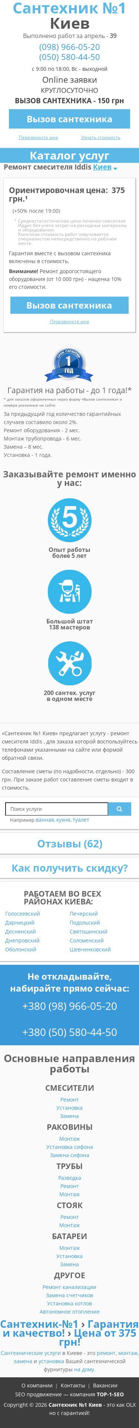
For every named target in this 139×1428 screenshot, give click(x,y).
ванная (45, 819)
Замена (69, 1115)
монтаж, (128, 1352)
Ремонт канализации (69, 1286)
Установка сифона (69, 1146)
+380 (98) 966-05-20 (69, 1006)
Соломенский (87, 940)
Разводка (69, 1177)
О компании (37, 1385)
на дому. (85, 1369)
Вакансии (105, 1385)
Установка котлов (69, 1303)
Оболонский (20, 949)
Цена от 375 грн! (98, 1337)
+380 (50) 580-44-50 (69, 1032)
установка (52, 1361)
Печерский (84, 913)
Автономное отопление (70, 1311)
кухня (63, 819)
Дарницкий (19, 922)
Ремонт (69, 1099)
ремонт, (107, 1352)
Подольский (85, 922)
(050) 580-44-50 (69, 57)
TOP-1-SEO (110, 1394)
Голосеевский (22, 913)
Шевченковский (90, 949)
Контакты (73, 1385)
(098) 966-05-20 (69, 47)
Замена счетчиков (69, 1295)
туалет (81, 819)
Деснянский (20, 931)
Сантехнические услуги (31, 1352)
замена (24, 1361)
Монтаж (69, 1138)
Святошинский (88, 931)
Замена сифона (69, 1155)
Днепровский (22, 940)
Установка (69, 1107)
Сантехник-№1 (40, 1324)
